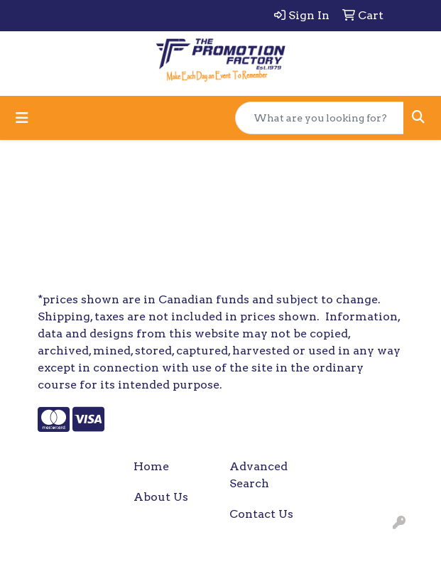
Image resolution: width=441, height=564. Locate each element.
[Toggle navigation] (22, 118)
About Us (161, 497)
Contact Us (261, 514)
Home (151, 466)
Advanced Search (258, 475)
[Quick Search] (319, 118)
